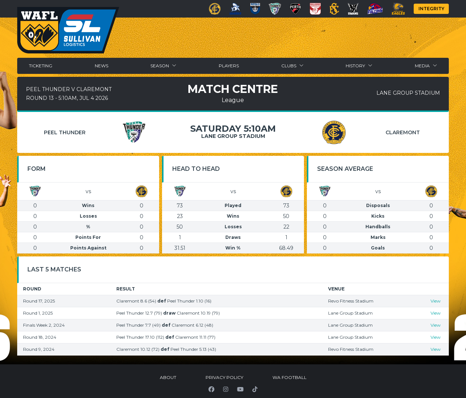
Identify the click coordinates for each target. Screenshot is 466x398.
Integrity (431, 8)
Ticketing (40, 65)
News (101, 65)
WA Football (290, 377)
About (168, 377)
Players (229, 65)
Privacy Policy (224, 377)
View (436, 301)
